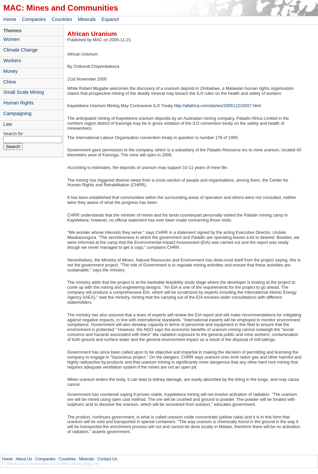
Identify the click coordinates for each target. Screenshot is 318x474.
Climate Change (20, 50)
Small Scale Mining (23, 92)
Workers (12, 60)
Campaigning (17, 113)
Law (7, 124)
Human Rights (18, 102)
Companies (34, 19)
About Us (24, 459)
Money (10, 71)
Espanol (110, 19)
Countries (62, 19)
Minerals (87, 19)
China (9, 81)
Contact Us (107, 459)
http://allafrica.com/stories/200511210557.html (217, 105)
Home (9, 19)
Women (11, 39)
